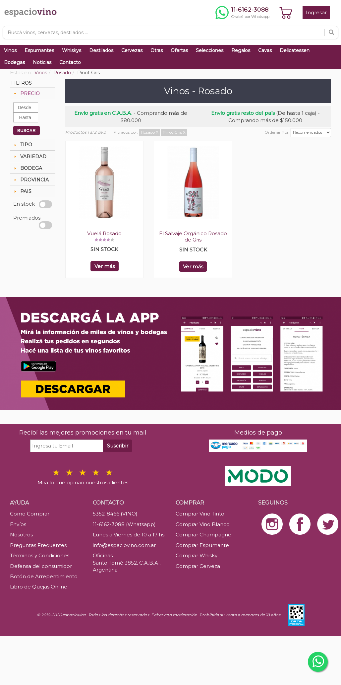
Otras (156, 50)
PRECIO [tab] (26, 94)
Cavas (265, 50)
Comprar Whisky (196, 555)
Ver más (104, 266)
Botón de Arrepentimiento (44, 576)
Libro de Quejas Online (38, 586)
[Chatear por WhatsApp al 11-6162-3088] (242, 12)
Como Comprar (29, 514)
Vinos (10, 50)
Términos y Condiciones (39, 555)
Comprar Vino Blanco (203, 524)
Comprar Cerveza (198, 566)
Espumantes (39, 50)
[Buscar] (331, 32)
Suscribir (117, 446)
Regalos (240, 50)
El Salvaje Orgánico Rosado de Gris (193, 236)
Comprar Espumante (202, 545)
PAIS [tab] (21, 191)
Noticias (42, 62)
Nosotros (21, 534)
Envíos (18, 524)
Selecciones (209, 50)
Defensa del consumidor (41, 566)
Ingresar (316, 12)
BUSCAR (26, 130)
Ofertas (179, 50)
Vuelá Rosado (104, 233)
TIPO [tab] (22, 145)
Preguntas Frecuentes (38, 545)
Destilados (101, 50)
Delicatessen (295, 50)
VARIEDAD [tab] (29, 157)
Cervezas (131, 50)
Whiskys (71, 50)
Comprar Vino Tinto (200, 514)
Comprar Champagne (203, 534)
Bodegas (14, 62)
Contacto (70, 62)
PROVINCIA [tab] (30, 180)
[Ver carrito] (286, 13)
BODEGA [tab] (27, 168)
